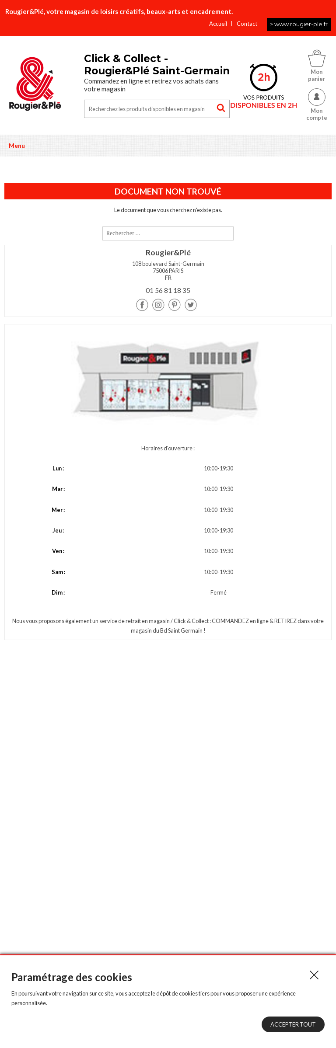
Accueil (218, 23)
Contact (247, 23)
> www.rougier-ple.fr (299, 24)
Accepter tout (293, 1024)
